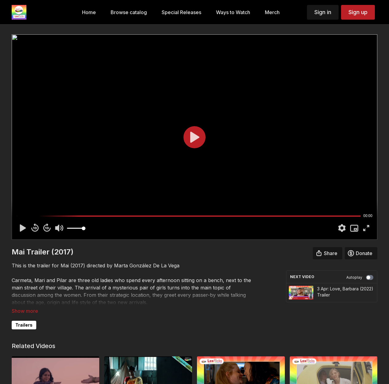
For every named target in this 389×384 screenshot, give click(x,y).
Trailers (24, 325)
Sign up (357, 12)
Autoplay (359, 277)
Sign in (322, 12)
